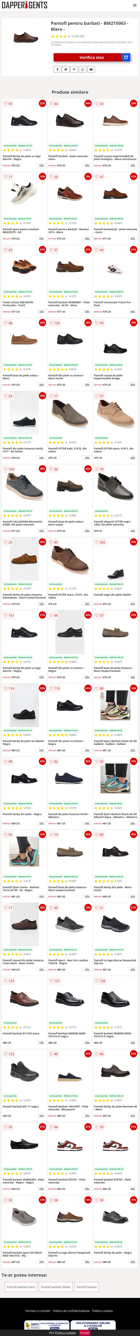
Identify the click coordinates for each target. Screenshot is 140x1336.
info (41, 165)
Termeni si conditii (37, 1311)
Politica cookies (102, 1311)
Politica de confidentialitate (71, 1311)
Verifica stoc (105, 57)
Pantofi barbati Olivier (56, 1287)
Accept (84, 1333)
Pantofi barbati (87, 1287)
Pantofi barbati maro (21, 1287)
